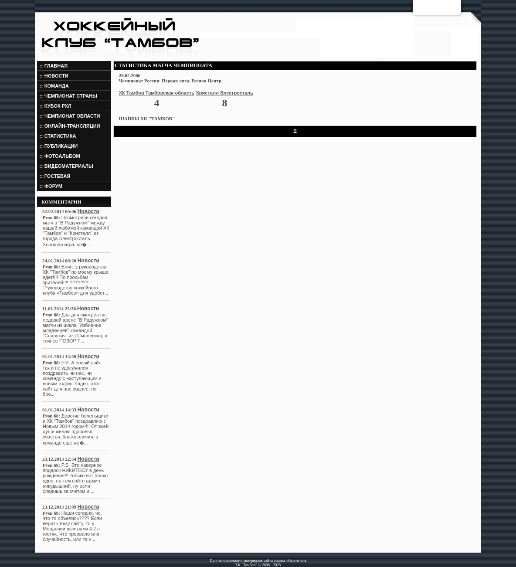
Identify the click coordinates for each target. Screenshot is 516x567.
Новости (88, 211)
